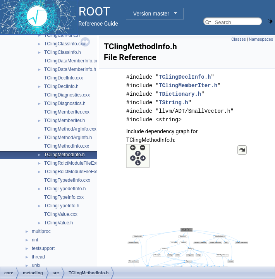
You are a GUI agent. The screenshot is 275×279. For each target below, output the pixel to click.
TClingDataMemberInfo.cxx (72, 61)
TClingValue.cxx (60, 214)
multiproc (41, 231)
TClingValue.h (58, 223)
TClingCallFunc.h (62, 35)
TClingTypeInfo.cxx (64, 197)
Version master (151, 13)
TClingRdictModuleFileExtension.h (79, 171)
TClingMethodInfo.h (64, 154)
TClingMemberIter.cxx (66, 112)
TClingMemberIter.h (64, 120)
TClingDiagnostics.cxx (67, 95)
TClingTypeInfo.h (61, 205)
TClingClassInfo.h (62, 52)
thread (38, 257)
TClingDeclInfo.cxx (63, 78)
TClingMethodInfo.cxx (66, 146)
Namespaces (261, 39)
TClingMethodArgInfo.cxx (70, 129)
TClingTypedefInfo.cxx (67, 180)
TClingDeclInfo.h (61, 86)
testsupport (43, 248)
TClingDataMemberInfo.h (70, 69)
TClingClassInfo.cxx (64, 43)
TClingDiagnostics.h (65, 103)
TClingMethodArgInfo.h (68, 137)
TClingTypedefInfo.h (65, 188)
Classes (238, 39)
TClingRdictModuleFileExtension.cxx (82, 163)
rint (35, 240)
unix (36, 265)
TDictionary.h (180, 94)
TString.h (173, 102)
